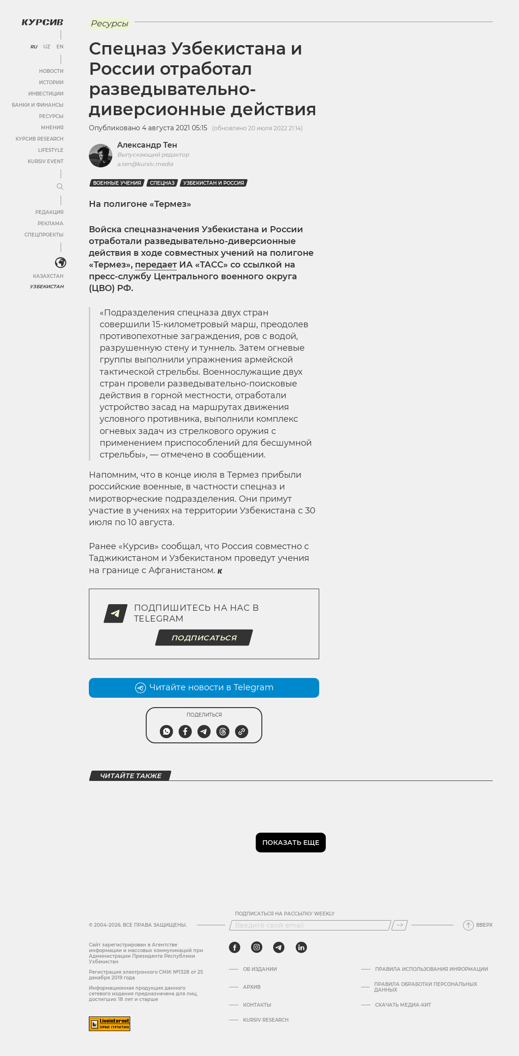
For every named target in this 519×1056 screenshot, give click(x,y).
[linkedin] (301, 947)
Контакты (257, 1005)
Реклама (50, 224)
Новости (51, 71)
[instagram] (256, 947)
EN (59, 47)
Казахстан (48, 276)
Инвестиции (45, 94)
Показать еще (290, 842)
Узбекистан (46, 287)
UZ (46, 47)
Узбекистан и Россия (213, 183)
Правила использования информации (431, 969)
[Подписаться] (400, 925)
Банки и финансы (37, 105)
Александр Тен (147, 145)
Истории (51, 82)
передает (156, 265)
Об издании (260, 969)
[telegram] (278, 947)
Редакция (49, 212)
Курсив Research (39, 139)
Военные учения (117, 183)
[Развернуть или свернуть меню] (60, 187)
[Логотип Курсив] (42, 22)
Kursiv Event (45, 161)
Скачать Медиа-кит (403, 1005)
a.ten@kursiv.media (145, 163)
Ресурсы (51, 116)
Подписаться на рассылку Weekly (285, 914)
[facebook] (234, 947)
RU (33, 47)
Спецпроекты (43, 235)
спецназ (162, 183)
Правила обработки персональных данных (425, 987)
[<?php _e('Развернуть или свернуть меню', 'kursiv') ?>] (60, 263)
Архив (251, 987)
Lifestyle (50, 150)
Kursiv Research (266, 1020)
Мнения (52, 128)
